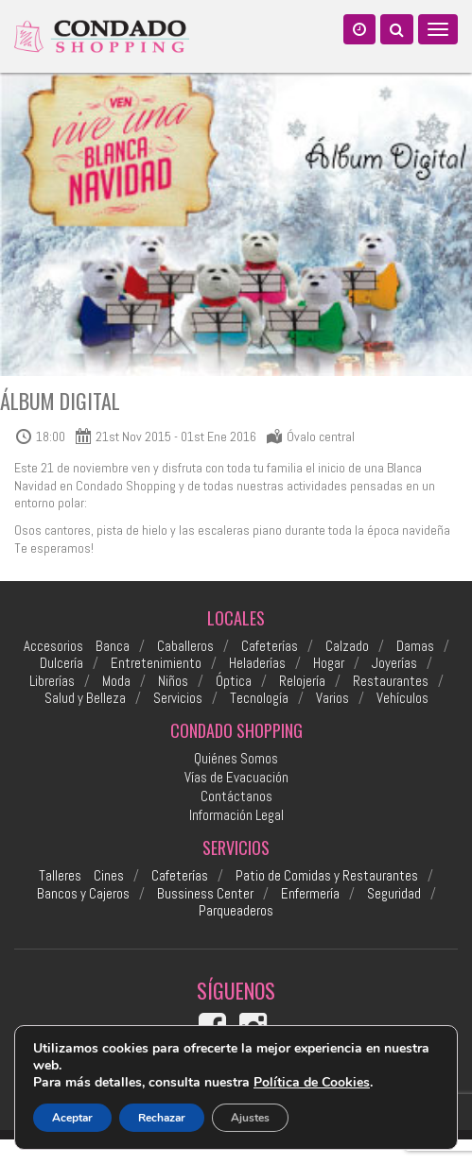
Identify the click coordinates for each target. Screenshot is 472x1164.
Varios (332, 698)
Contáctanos (236, 796)
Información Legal (236, 815)
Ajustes (250, 1117)
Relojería (302, 681)
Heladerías (257, 663)
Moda (116, 681)
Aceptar (72, 1117)
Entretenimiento (156, 663)
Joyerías (394, 663)
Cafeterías (269, 646)
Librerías (52, 681)
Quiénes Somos (236, 758)
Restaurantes (390, 681)
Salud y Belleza (85, 698)
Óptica (234, 681)
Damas (415, 646)
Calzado (347, 646)
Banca (113, 646)
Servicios (177, 698)
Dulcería (61, 663)
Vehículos (402, 698)
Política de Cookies (311, 1082)
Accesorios (53, 646)
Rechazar (161, 1117)
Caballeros (185, 646)
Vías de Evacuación (236, 777)
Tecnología (259, 698)
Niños (173, 681)
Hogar (328, 663)
